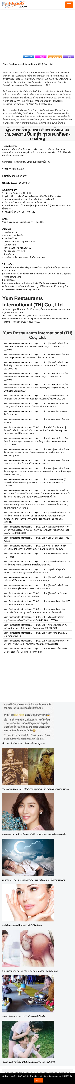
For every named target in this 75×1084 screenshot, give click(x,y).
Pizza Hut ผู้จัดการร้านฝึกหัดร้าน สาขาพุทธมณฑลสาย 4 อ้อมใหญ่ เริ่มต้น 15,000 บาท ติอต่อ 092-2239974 (36, 441)
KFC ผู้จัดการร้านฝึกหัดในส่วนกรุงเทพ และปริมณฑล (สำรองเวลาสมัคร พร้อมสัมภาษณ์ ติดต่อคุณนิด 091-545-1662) (37, 471)
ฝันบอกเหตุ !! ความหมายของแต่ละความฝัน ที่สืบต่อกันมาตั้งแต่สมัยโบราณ (33, 880)
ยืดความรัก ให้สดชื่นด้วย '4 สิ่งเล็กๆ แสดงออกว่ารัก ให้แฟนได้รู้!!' (29, 1062)
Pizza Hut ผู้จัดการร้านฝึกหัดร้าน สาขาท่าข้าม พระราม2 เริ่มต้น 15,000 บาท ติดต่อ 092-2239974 (36, 376)
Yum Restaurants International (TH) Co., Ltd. (37, 335)
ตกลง (38, 1080)
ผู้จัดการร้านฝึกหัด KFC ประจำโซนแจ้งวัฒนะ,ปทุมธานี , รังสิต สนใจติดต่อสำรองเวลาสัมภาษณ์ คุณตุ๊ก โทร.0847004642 (36, 530)
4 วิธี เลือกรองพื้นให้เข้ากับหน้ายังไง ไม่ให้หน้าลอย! (22, 925)
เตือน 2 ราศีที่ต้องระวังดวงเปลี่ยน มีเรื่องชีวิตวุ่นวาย (23, 743)
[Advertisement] (37, 33)
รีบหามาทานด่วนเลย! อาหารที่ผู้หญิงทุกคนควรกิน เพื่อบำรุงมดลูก (30, 971)
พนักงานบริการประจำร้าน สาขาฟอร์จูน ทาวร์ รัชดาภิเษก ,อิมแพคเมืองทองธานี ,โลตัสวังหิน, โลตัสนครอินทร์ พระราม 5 (36, 504)
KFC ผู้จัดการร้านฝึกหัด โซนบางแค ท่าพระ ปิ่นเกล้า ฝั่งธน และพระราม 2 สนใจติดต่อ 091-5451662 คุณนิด (36, 452)
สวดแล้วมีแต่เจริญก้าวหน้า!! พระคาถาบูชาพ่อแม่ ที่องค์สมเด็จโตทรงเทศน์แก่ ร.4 (35, 789)
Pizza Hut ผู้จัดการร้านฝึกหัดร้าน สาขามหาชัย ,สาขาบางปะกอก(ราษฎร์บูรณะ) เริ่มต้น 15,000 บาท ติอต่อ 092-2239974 (36, 387)
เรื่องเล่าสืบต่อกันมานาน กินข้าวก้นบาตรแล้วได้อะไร (23, 1016)
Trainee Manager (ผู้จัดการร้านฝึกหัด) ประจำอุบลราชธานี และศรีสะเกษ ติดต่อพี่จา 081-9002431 (35, 482)
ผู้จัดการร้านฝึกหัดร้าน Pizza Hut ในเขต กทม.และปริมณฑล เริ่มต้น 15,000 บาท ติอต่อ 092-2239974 (36, 346)
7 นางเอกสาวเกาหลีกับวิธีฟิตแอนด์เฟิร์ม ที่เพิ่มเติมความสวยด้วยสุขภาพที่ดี (34, 834)
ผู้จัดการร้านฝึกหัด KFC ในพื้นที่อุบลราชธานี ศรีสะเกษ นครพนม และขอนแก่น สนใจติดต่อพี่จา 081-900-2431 (36, 365)
